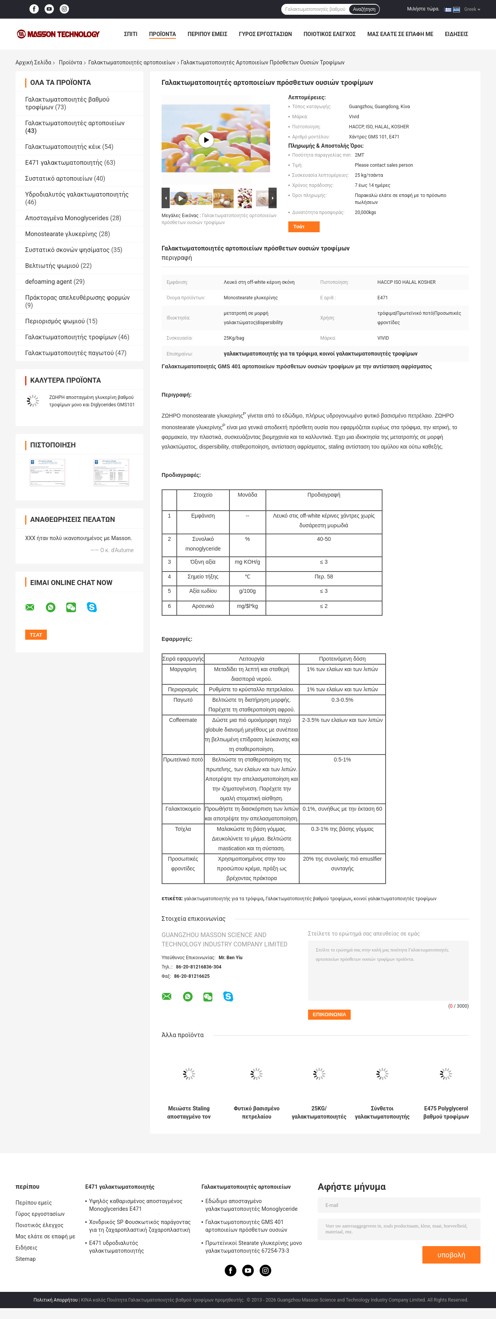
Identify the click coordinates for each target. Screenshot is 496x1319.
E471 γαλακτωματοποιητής (64, 162)
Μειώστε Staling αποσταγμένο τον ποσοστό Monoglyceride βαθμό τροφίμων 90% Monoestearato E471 (188, 1112)
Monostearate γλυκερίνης (61, 234)
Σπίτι (131, 34)
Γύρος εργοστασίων (265, 34)
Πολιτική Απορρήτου (55, 1300)
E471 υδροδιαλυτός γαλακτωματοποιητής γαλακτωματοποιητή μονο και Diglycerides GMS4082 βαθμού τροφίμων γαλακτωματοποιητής (140, 1248)
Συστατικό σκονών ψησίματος (67, 250)
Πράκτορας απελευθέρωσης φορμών (77, 297)
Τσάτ (299, 227)
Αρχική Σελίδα (33, 62)
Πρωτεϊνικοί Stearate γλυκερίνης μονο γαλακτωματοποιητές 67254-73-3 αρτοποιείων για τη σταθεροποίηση (253, 1248)
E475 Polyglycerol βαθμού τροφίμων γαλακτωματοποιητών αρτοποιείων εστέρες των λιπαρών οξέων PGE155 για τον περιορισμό (446, 1112)
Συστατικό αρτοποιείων (59, 178)
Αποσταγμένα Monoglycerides (66, 218)
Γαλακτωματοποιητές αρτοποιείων (132, 62)
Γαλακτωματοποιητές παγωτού (69, 353)
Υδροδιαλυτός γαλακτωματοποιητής (77, 194)
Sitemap (26, 1259)
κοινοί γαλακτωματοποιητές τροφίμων (395, 898)
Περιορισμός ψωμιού (55, 321)
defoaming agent (48, 281)
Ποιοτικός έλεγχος (329, 34)
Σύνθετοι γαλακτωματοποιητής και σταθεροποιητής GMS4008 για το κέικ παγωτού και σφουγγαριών (382, 1112)
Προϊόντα (162, 34)
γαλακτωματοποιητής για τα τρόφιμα (223, 898)
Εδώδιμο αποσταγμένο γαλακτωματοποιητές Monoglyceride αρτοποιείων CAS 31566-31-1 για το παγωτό (251, 1206)
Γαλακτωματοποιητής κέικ (63, 146)
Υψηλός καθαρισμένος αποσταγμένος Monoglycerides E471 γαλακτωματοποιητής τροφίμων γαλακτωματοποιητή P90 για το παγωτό (139, 1206)
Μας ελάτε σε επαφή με (400, 34)
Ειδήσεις (456, 34)
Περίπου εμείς (207, 34)
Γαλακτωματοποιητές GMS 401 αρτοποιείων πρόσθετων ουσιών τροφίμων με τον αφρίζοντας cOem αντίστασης (249, 1227)
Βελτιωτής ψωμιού (52, 265)
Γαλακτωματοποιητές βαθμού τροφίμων (308, 898)
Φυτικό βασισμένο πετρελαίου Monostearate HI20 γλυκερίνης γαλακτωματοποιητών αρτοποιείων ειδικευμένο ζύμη (257, 1112)
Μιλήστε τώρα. (423, 9)
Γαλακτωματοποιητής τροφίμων (71, 337)
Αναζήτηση (364, 9)
